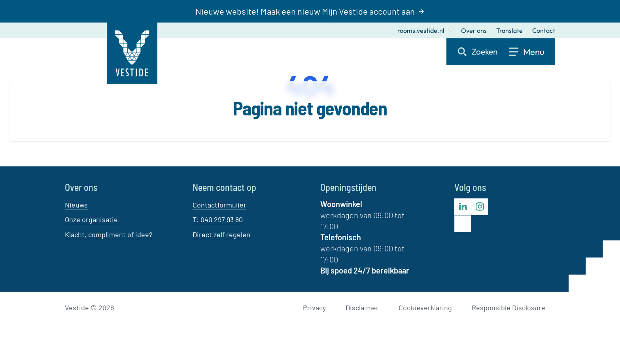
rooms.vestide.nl (424, 30)
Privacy (314, 307)
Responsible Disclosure (508, 307)
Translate (509, 30)
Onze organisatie (91, 219)
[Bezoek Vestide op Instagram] (479, 206)
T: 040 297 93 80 (218, 219)
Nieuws (76, 204)
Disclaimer (362, 307)
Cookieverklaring (425, 307)
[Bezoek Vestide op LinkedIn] (462, 206)
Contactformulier (219, 204)
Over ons (474, 30)
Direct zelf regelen (221, 234)
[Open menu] (532, 51)
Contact (543, 30)
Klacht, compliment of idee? (108, 234)
